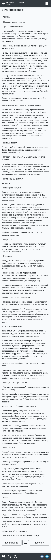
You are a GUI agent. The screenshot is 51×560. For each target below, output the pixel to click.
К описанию (11, 542)
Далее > (39, 542)
